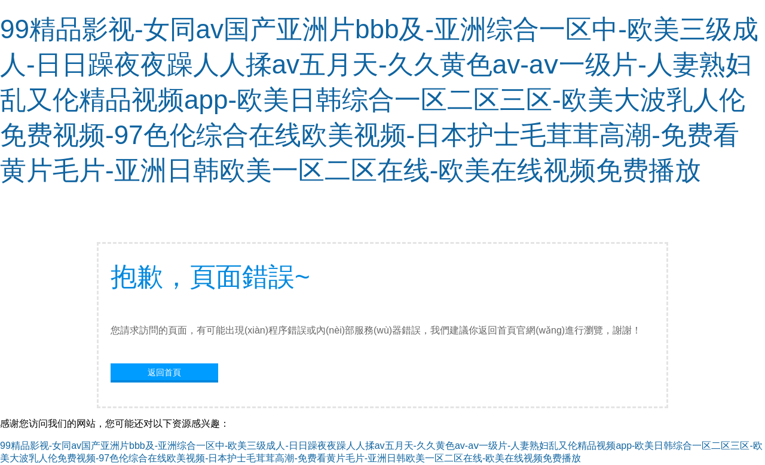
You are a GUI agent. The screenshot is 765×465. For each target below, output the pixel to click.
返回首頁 (164, 372)
